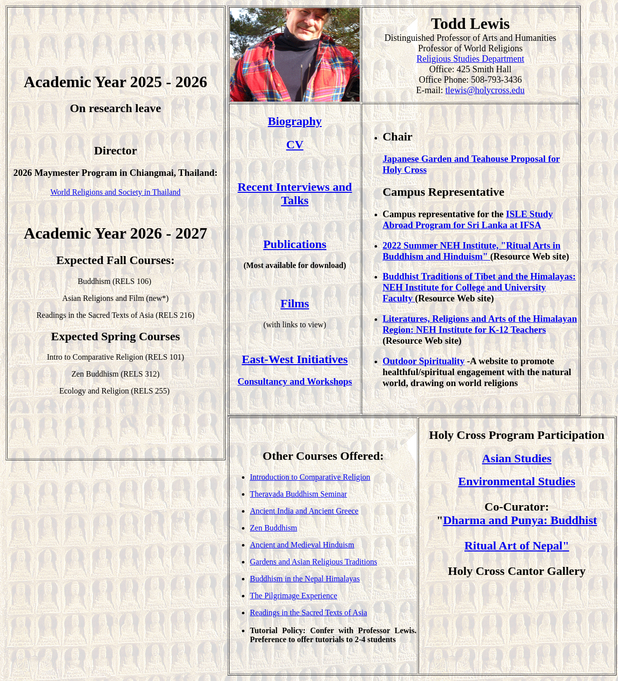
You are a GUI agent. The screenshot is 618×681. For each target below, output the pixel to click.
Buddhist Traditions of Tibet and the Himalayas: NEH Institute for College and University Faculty (479, 287)
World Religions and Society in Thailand (115, 192)
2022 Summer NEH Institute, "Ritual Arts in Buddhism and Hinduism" (472, 251)
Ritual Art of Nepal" (516, 545)
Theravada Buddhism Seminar (298, 494)
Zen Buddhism (273, 528)
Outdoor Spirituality (423, 361)
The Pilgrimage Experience (293, 595)
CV (295, 144)
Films (294, 303)
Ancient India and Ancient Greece (304, 511)
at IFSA (524, 225)
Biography (295, 121)
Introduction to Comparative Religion (310, 477)
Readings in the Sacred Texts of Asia (308, 612)
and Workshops (321, 381)
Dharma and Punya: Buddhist (520, 520)
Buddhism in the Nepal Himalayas (305, 578)
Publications (295, 244)
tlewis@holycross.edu (485, 90)
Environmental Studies (517, 481)
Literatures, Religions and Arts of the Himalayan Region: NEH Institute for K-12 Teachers (480, 324)
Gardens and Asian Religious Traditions (313, 561)
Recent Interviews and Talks (294, 193)
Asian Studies (516, 458)
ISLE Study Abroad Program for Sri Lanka (468, 219)
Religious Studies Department (470, 59)
